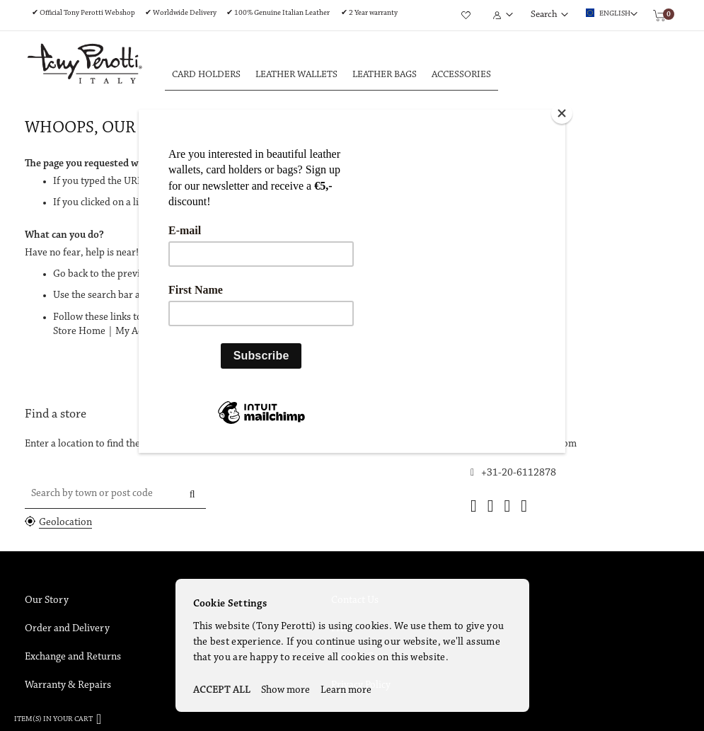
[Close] (561, 113)
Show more (285, 690)
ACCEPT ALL (221, 690)
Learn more (346, 690)
